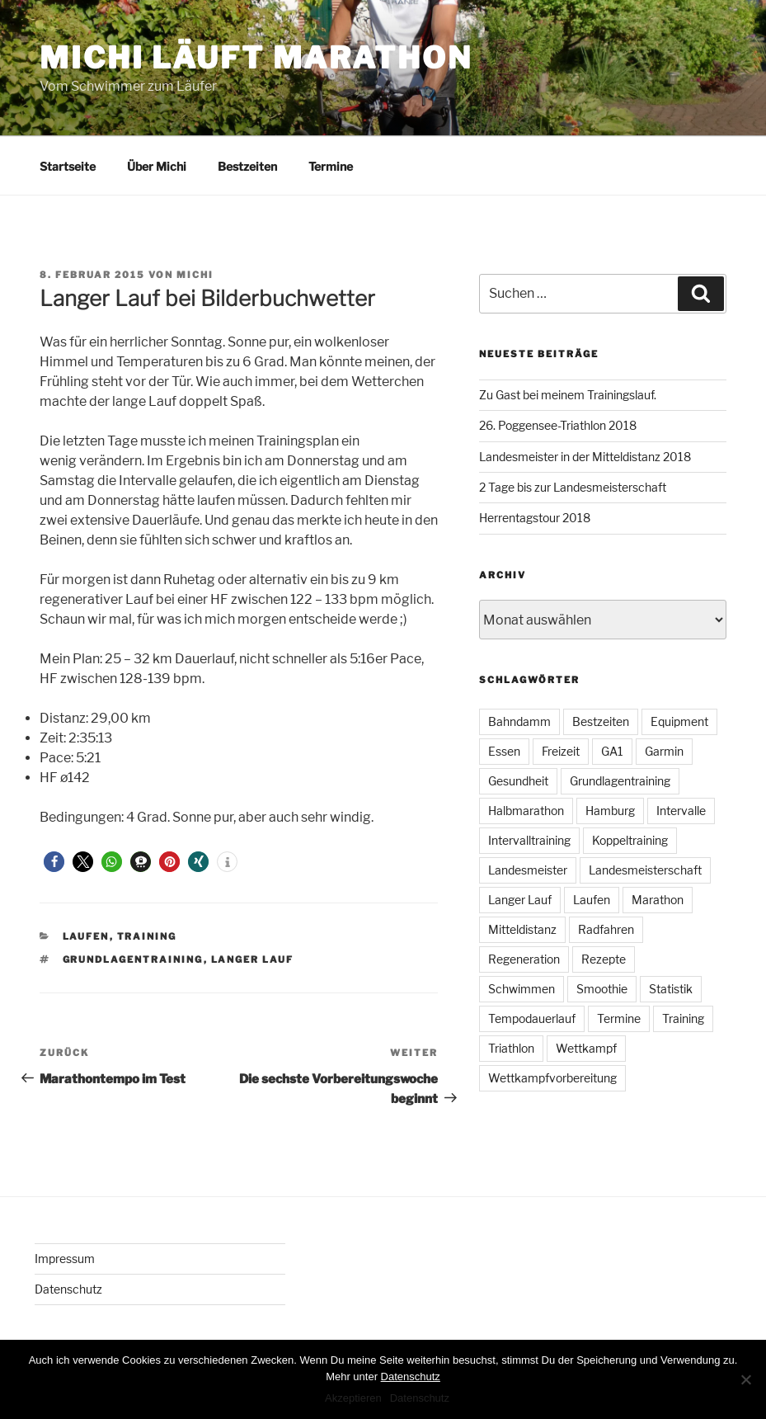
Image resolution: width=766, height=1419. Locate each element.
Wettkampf (586, 1048)
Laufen (86, 936)
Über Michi (156, 166)
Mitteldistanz (522, 929)
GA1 (612, 751)
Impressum (65, 1259)
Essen (504, 751)
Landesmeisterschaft (645, 870)
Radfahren (606, 929)
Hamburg (610, 811)
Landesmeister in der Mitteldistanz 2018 (585, 457)
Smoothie (601, 989)
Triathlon (511, 1048)
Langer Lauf (252, 959)
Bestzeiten (247, 166)
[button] (54, 861)
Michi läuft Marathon (256, 58)
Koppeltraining (630, 840)
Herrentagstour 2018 (534, 518)
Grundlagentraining (133, 959)
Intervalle (681, 811)
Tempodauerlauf (532, 1018)
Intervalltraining (529, 840)
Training (147, 936)
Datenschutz (68, 1289)
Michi (195, 274)
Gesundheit (518, 781)
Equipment (679, 721)
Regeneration (524, 959)
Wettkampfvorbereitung (552, 1078)
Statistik (671, 989)
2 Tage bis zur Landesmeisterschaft (572, 487)
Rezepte (603, 959)
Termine (330, 166)
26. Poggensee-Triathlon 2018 (558, 425)
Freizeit (561, 751)
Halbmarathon (526, 811)
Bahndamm (519, 721)
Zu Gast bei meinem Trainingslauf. (567, 395)
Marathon (658, 900)
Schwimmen (521, 989)
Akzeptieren (353, 1398)
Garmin (664, 751)
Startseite (68, 166)
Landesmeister (527, 870)
